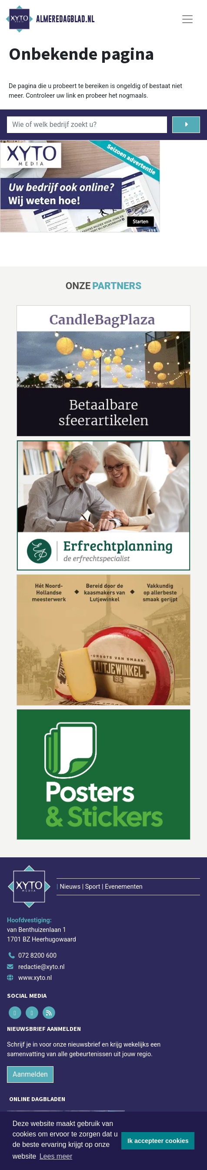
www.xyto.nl (35, 978)
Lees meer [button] (56, 1156)
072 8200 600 (37, 955)
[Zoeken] (186, 124)
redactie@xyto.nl (41, 967)
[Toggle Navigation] (187, 19)
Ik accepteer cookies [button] (158, 1140)
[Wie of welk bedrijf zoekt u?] (87, 124)
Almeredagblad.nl (65, 19)
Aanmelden (30, 1074)
